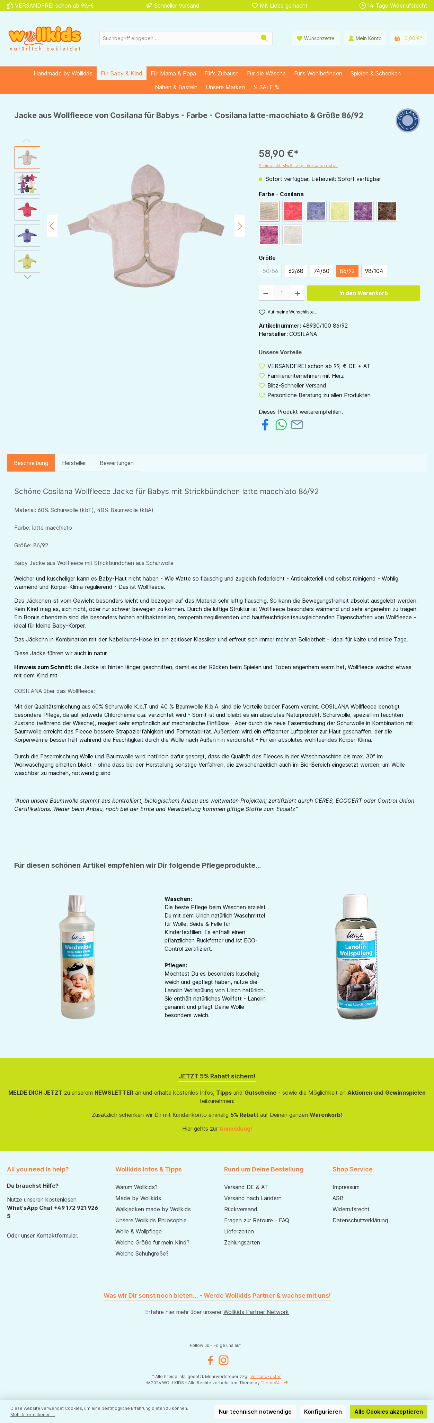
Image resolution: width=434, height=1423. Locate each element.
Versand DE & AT (246, 1187)
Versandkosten (266, 1376)
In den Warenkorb (363, 293)
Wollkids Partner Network (256, 1311)
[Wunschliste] (316, 38)
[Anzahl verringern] (266, 293)
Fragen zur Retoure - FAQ (256, 1220)
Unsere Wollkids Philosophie (151, 1220)
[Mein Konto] (365, 38)
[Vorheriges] (52, 226)
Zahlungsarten (242, 1242)
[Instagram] (224, 1360)
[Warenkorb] (408, 38)
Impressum (346, 1187)
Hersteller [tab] (74, 462)
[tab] (31, 463)
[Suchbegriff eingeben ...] (178, 38)
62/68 (296, 270)
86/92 (347, 270)
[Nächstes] (239, 226)
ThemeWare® (274, 1382)
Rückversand (240, 1209)
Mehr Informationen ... (32, 1414)
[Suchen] (264, 38)
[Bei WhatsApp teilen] (281, 423)
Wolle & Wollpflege (138, 1231)
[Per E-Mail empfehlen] (297, 423)
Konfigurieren (323, 1411)
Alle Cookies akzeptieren (388, 1411)
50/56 (270, 270)
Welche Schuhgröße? (142, 1253)
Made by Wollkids (138, 1198)
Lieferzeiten (239, 1231)
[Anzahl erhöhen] (298, 293)
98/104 (374, 270)
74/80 (321, 270)
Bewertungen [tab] (117, 462)
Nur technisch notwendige (255, 1411)
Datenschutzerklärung (360, 1220)
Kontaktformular (56, 1235)
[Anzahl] (282, 293)
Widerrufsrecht (351, 1209)
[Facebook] (210, 1360)
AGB (338, 1198)
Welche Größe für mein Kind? (152, 1242)
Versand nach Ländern (253, 1198)
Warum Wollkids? (136, 1187)
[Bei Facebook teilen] (265, 423)
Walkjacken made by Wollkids (153, 1209)
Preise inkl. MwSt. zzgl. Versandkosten (298, 165)
